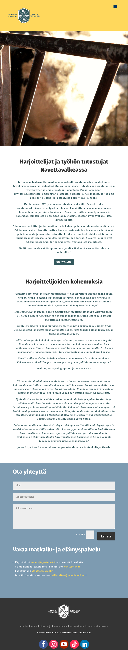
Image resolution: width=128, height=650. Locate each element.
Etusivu (24, 626)
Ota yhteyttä (64, 262)
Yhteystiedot (77, 626)
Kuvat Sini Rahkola (97, 626)
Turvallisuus (60, 626)
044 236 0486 (72, 566)
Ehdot (34, 626)
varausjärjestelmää (42, 562)
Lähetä (106, 536)
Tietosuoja (46, 626)
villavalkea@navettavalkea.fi (69, 575)
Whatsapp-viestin (42, 571)
